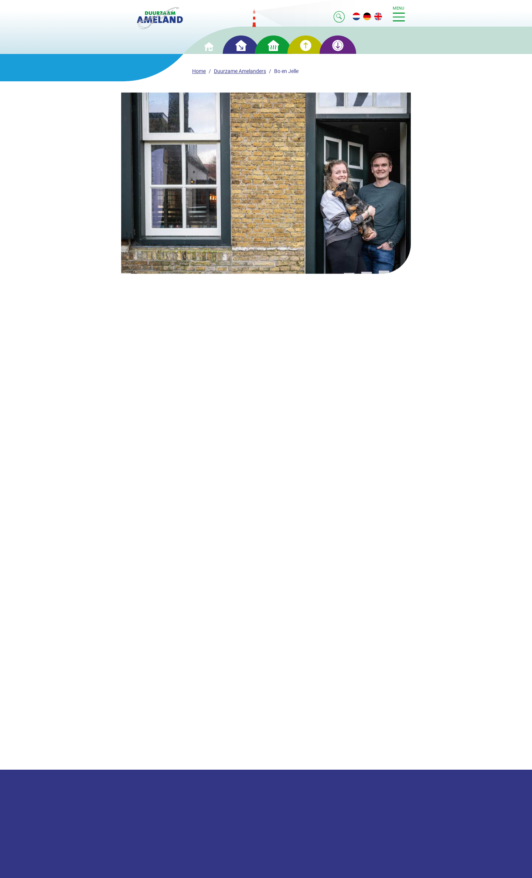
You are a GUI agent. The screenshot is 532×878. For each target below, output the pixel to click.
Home (199, 73)
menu (399, 14)
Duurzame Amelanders (240, 73)
